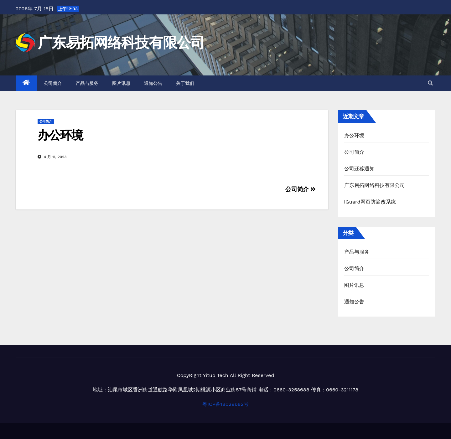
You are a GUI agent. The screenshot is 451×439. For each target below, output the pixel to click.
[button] (430, 83)
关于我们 (185, 83)
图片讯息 (121, 83)
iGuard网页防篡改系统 (370, 202)
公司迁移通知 (359, 169)
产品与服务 (87, 83)
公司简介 (53, 83)
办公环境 (60, 135)
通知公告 (153, 83)
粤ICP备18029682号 (225, 404)
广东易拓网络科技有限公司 (121, 42)
